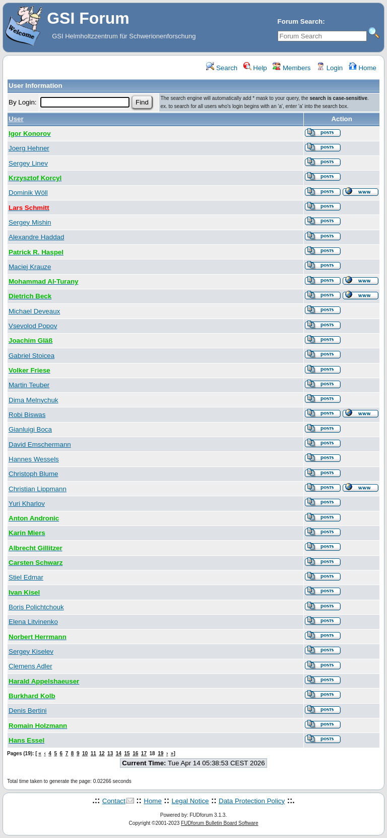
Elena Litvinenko (33, 621)
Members (291, 68)
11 (93, 753)
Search (221, 68)
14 (118, 753)
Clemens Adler (30, 666)
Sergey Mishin (30, 222)
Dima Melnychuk (33, 400)
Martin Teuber (29, 385)
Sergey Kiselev (31, 651)
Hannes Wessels (34, 459)
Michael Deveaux (34, 311)
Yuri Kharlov (27, 503)
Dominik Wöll (28, 192)
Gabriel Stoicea (31, 355)
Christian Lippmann (38, 489)
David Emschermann (40, 444)
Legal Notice (190, 801)
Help (255, 68)
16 (135, 753)
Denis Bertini (28, 710)
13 (110, 753)
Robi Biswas (27, 414)
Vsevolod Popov (33, 326)
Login (329, 68)
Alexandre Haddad (36, 237)
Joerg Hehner (29, 148)
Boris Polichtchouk (36, 607)
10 (85, 753)
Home (362, 68)
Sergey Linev (28, 163)
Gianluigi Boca (30, 429)
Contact (113, 801)
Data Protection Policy (252, 801)
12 (101, 753)
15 (127, 753)
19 (160, 753)
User (16, 119)
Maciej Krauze (30, 267)
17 (144, 753)
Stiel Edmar (26, 577)
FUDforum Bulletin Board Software (219, 823)
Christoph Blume (33, 474)
